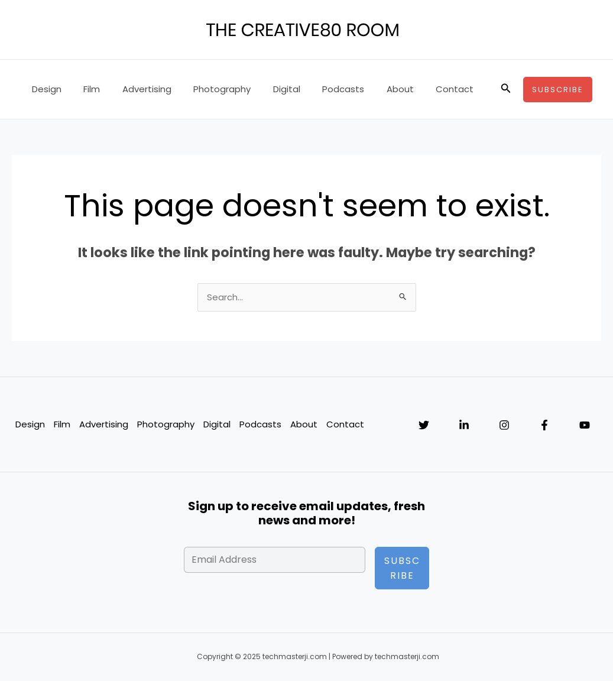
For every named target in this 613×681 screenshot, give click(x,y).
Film (85, 89)
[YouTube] (584, 425)
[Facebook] (544, 425)
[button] (506, 89)
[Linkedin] (464, 425)
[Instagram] (504, 425)
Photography (206, 89)
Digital (266, 89)
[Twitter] (424, 425)
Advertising (135, 89)
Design (44, 89)
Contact (421, 89)
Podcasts (319, 89)
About (371, 89)
